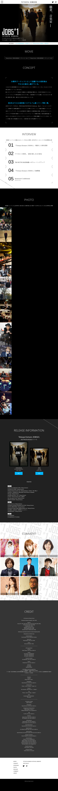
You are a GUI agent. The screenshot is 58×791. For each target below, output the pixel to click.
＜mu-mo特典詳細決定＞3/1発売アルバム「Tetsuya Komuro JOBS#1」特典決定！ (32, 43)
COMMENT (15, 771)
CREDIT (15, 773)
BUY (19, 473)
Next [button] (53, 56)
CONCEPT (15, 763)
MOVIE (15, 761)
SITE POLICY (26, 763)
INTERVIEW (16, 765)
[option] (29, 43)
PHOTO (15, 767)
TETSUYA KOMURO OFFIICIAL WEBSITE (32, 761)
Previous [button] (4, 56)
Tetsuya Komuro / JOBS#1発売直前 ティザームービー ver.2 (41, 58)
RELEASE (15, 769)
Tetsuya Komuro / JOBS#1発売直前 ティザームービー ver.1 (17, 58)
